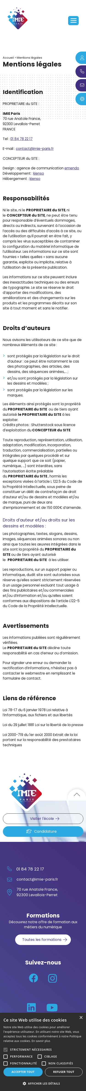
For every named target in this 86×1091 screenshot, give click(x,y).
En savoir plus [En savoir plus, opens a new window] (41, 1041)
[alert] (43, 1052)
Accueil (8, 57)
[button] (43, 1083)
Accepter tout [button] (22, 1072)
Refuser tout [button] (63, 1072)
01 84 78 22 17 (21, 138)
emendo (71, 168)
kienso (38, 173)
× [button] (81, 1017)
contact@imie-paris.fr (35, 148)
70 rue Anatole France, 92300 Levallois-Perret (37, 892)
